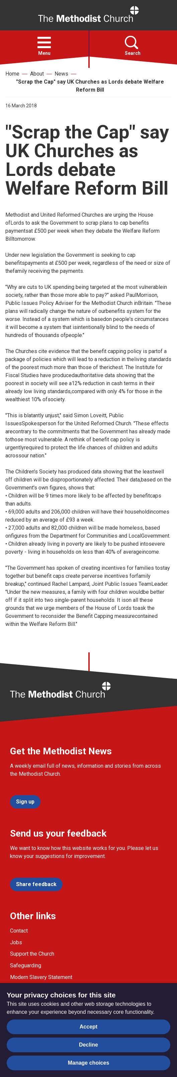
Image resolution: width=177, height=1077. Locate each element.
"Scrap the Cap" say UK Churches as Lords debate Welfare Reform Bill (90, 86)
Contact (19, 931)
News (61, 74)
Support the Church (32, 954)
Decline (88, 1045)
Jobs (16, 942)
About (37, 74)
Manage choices (88, 1063)
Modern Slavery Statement (41, 977)
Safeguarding (25, 965)
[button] (44, 42)
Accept (88, 1027)
